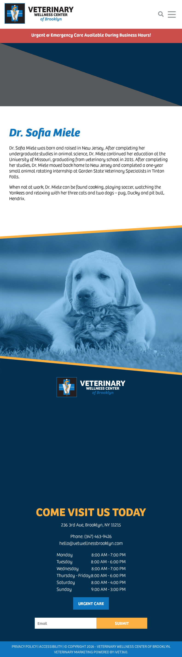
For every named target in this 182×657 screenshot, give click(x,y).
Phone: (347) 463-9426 (91, 536)
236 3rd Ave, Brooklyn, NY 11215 (91, 525)
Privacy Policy (24, 646)
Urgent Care (91, 603)
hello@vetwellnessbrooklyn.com (91, 543)
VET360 (121, 651)
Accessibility (50, 646)
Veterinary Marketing (73, 651)
